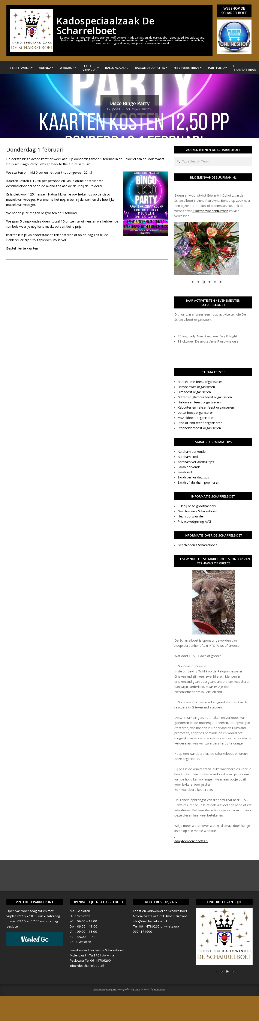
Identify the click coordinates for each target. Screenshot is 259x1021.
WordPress (159, 989)
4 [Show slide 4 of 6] (209, 282)
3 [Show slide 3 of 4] (227, 972)
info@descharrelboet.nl (87, 965)
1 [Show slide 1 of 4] (216, 972)
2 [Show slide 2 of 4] (221, 972)
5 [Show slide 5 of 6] (215, 282)
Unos (137, 989)
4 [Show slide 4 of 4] (232, 972)
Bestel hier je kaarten (22, 248)
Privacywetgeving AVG (105, 989)
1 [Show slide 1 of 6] (192, 282)
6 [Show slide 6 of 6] (220, 282)
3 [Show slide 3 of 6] (203, 282)
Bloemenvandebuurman (210, 211)
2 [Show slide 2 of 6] (198, 282)
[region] (206, 255)
